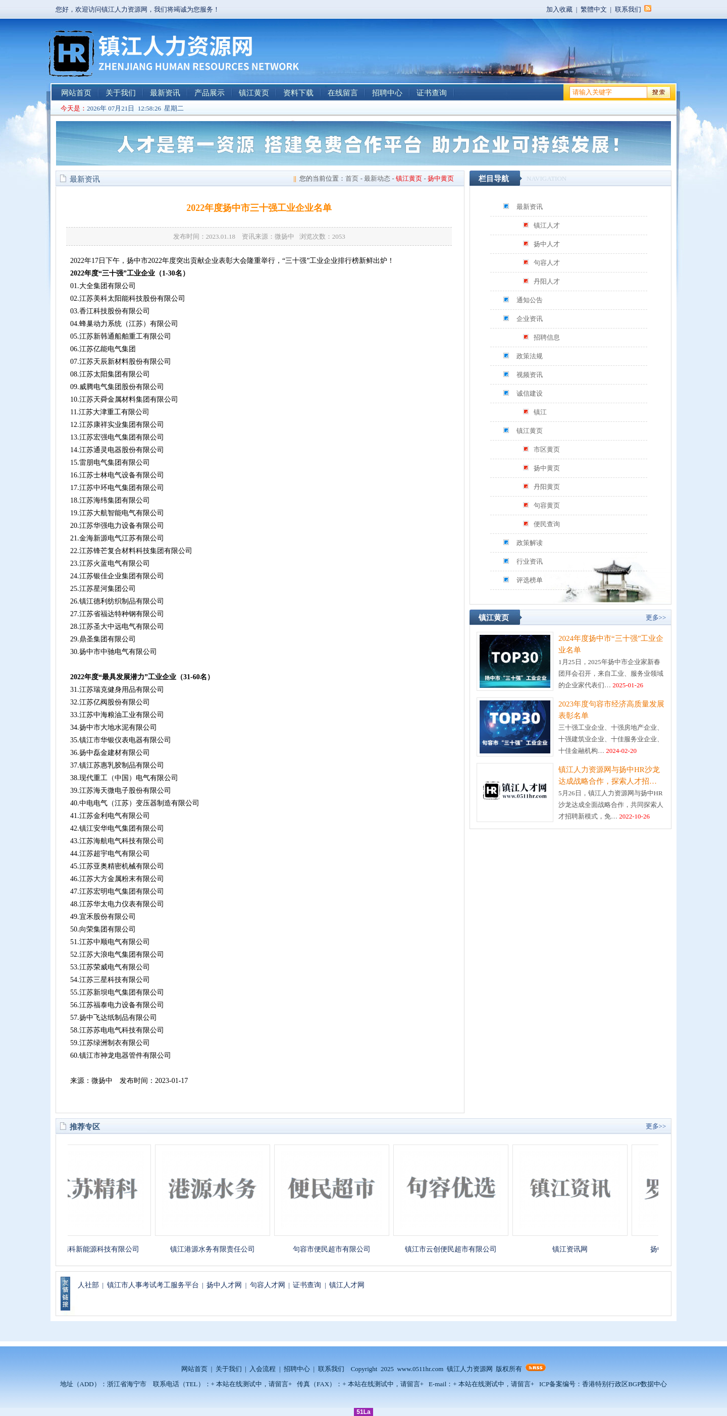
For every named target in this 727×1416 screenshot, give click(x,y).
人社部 (88, 1285)
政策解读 (529, 543)
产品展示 (209, 93)
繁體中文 (594, 9)
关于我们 (121, 93)
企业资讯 (529, 318)
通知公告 (529, 300)
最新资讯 (165, 93)
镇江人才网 (347, 1285)
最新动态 (377, 178)
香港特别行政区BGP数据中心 (624, 1384)
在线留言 (343, 93)
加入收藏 (559, 9)
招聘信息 (547, 337)
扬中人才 (547, 244)
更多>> (656, 617)
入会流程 (262, 1369)
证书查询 (432, 93)
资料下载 (298, 93)
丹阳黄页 (547, 487)
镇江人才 (547, 225)
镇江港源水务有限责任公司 (217, 1249)
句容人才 (547, 262)
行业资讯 (529, 561)
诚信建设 (529, 393)
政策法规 (529, 356)
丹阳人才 (547, 281)
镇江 (540, 412)
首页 (351, 178)
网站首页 (76, 93)
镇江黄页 (254, 93)
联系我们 (628, 9)
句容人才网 (267, 1285)
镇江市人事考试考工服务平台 (153, 1285)
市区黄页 (547, 449)
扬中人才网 (224, 1285)
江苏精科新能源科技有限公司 (98, 1249)
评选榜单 (529, 580)
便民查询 (547, 524)
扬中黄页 (547, 468)
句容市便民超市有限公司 (337, 1249)
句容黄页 (547, 505)
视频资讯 (529, 374)
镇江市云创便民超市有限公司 (456, 1249)
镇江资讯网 (575, 1249)
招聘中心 (387, 93)
